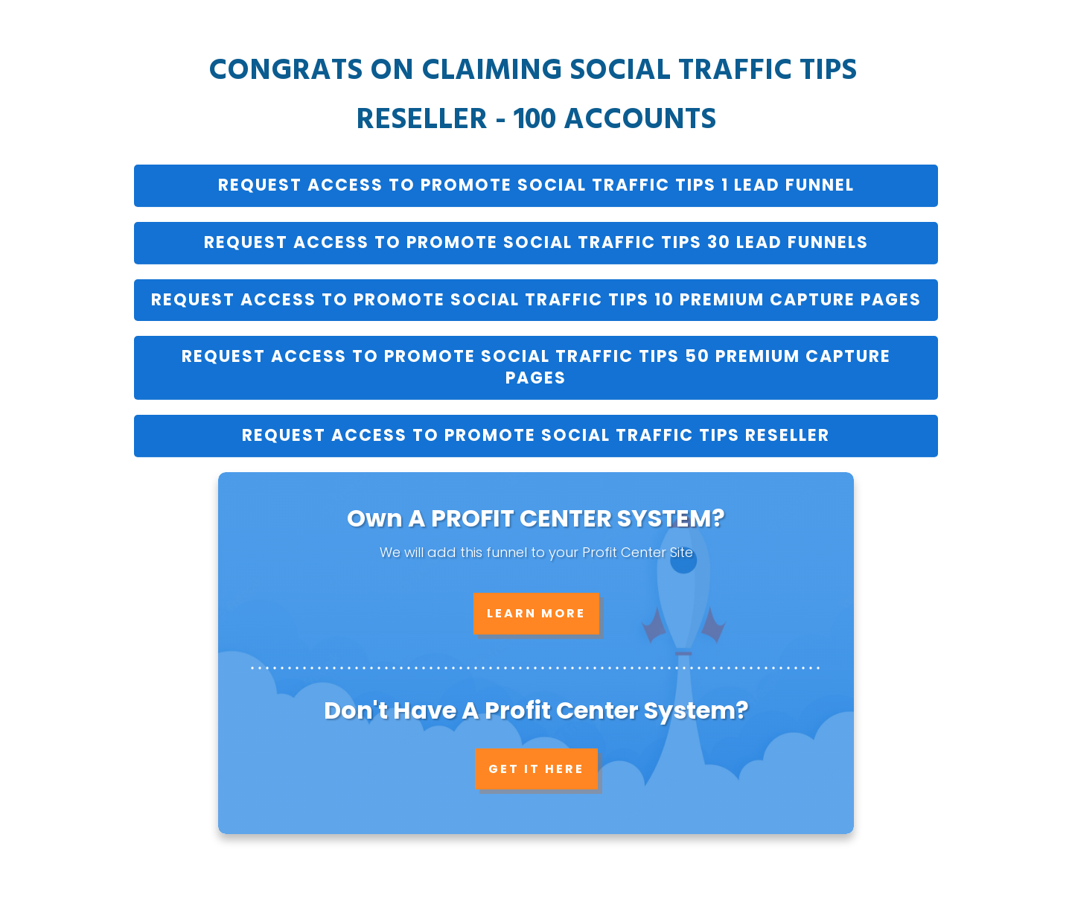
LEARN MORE (536, 613)
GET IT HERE (536, 769)
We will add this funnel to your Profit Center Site (536, 552)
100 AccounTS (615, 120)
